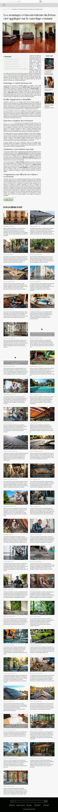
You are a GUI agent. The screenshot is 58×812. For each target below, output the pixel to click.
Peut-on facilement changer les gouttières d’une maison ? (42, 222)
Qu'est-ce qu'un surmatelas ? (49, 89)
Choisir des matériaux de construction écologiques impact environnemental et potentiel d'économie (15, 670)
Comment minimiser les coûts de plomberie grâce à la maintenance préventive (16, 558)
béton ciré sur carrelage (10, 123)
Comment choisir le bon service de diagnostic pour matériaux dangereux (16, 754)
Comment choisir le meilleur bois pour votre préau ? (42, 419)
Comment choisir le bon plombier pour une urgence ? (15, 362)
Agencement (20, 805)
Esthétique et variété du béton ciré (12, 59)
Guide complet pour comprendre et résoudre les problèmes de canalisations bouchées (42, 670)
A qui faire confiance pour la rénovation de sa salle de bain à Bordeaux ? (15, 726)
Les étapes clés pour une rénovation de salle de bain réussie (15, 334)
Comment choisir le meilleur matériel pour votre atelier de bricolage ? (42, 475)
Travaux (8, 9)
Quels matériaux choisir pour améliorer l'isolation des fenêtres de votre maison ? (42, 306)
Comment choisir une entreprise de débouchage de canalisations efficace (42, 531)
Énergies (37, 805)
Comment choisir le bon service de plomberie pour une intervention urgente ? (16, 419)
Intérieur (12, 805)
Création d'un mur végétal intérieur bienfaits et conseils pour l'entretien (42, 613)
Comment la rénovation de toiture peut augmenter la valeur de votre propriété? (15, 447)
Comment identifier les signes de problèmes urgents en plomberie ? (42, 502)
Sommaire (8, 56)
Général (46, 805)
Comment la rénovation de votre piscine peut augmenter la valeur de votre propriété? (42, 391)
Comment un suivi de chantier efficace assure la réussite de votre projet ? (16, 391)
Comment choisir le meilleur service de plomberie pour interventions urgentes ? (42, 334)
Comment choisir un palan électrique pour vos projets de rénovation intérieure (16, 782)
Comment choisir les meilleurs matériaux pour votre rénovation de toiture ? (16, 277)
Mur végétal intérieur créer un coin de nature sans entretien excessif (16, 613)
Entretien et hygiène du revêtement (12, 64)
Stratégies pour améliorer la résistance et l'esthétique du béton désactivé (42, 557)
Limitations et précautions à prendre (12, 66)
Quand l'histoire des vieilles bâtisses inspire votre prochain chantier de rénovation (15, 223)
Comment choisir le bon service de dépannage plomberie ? (16, 306)
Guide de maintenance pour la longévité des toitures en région (42, 697)
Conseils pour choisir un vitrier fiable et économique (15, 641)
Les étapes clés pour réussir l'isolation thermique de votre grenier (16, 531)
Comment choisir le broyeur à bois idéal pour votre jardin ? (42, 362)
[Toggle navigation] (3, 5)
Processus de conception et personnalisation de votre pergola (42, 754)
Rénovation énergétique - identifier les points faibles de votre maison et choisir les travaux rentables (42, 586)
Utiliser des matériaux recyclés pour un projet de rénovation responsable (42, 726)
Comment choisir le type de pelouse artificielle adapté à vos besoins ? (42, 641)
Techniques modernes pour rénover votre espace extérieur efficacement (42, 447)
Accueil (3, 9)
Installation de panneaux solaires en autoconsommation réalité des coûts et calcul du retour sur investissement (16, 698)
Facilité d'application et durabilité (11, 61)
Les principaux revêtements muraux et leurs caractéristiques (49, 72)
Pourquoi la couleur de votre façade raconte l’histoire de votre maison (15, 250)
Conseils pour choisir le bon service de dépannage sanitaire (16, 586)
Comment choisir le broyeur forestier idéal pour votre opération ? (42, 250)
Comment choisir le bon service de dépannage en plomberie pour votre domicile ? (15, 503)
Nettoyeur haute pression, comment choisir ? (49, 107)
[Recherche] (27, 1)
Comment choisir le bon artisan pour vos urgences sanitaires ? (15, 475)
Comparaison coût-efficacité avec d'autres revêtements (16, 68)
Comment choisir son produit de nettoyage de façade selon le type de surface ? (42, 278)
